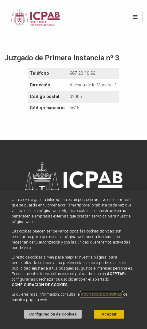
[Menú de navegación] (135, 17)
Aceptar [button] (109, 314)
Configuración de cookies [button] (53, 314)
